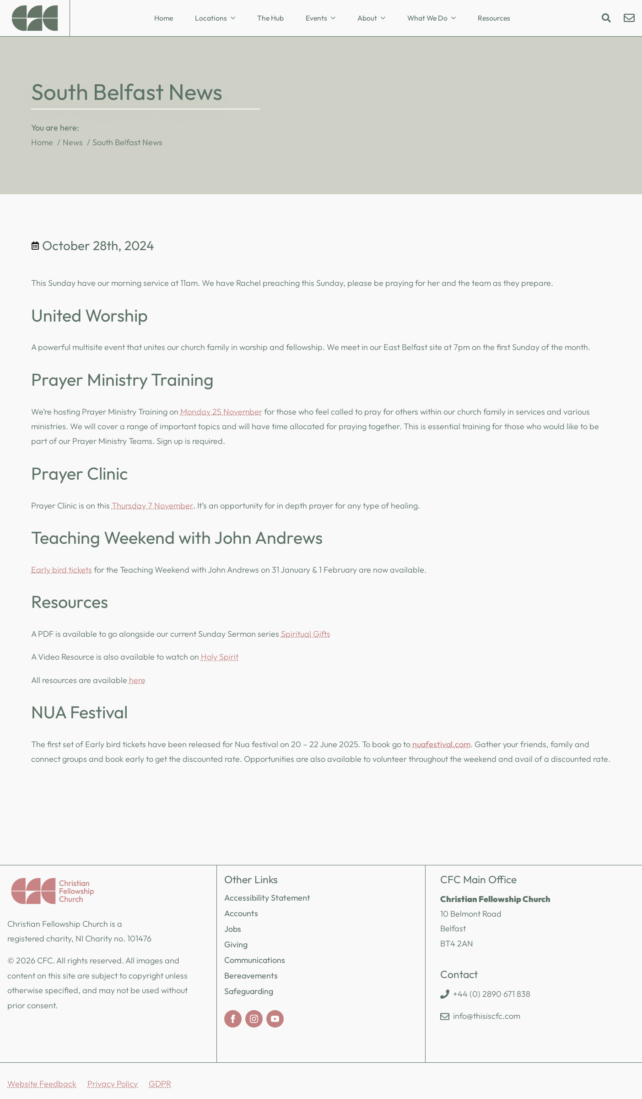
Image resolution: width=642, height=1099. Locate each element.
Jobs (232, 929)
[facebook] (233, 1019)
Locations (211, 17)
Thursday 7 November (152, 505)
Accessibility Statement (267, 897)
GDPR (160, 1083)
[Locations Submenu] (235, 18)
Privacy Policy (112, 1083)
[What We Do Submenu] (456, 18)
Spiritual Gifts (305, 634)
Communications (254, 960)
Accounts (241, 913)
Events (316, 17)
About (367, 17)
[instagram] (254, 1019)
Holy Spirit (219, 656)
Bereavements (251, 975)
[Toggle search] (606, 18)
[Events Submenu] (336, 18)
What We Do (427, 17)
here (137, 680)
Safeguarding (248, 991)
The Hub (270, 17)
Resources (494, 17)
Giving (236, 944)
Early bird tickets (61, 569)
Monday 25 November (221, 411)
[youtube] (275, 1019)
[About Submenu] (385, 18)
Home (163, 17)
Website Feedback (41, 1083)
